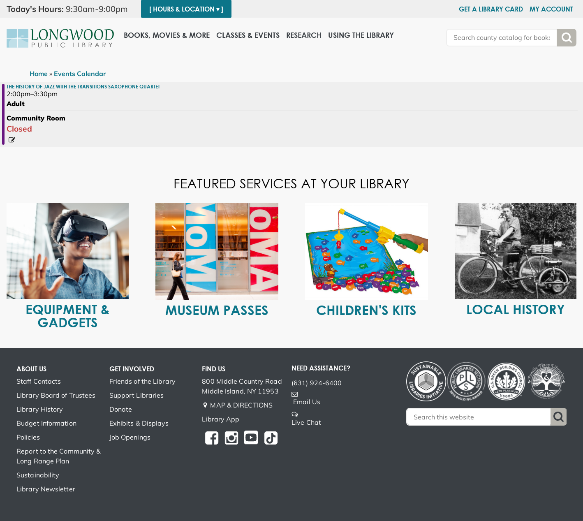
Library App (220, 419)
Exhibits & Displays (139, 423)
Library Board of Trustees (56, 395)
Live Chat (306, 422)
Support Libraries (136, 395)
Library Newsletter (45, 489)
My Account (551, 9)
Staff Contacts (38, 381)
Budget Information (46, 423)
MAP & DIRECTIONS (241, 405)
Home (39, 73)
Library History (39, 409)
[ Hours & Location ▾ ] (186, 9)
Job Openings (129, 437)
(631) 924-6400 (317, 383)
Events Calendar (80, 73)
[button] (70, 9)
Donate (120, 409)
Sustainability (37, 475)
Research (304, 35)
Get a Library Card (491, 9)
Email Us (306, 402)
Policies (28, 437)
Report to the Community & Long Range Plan (58, 456)
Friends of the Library (142, 381)
